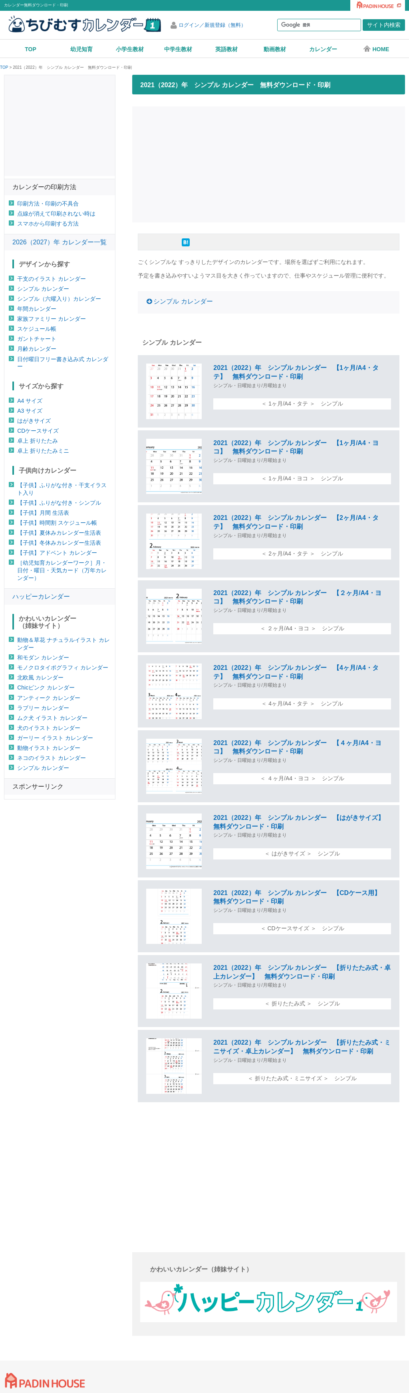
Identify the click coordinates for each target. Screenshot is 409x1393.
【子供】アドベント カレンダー (57, 553)
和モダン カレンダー (43, 657)
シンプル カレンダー (182, 301)
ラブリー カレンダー (43, 708)
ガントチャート (36, 339)
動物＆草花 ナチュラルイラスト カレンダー (63, 644)
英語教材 (226, 49)
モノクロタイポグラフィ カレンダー (62, 667)
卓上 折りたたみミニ (43, 451)
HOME (376, 48)
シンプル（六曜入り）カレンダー (59, 299)
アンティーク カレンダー (48, 698)
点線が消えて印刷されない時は (56, 213)
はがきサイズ (34, 421)
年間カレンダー (36, 309)
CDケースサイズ (38, 431)
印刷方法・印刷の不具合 (48, 203)
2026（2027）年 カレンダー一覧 (59, 242)
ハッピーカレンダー (41, 596)
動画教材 (275, 49)
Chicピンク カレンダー (46, 687)
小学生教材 (130, 49)
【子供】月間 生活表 (43, 513)
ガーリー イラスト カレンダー (55, 738)
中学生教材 (178, 49)
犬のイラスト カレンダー (48, 728)
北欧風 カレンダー (40, 677)
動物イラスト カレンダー (48, 748)
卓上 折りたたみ (37, 441)
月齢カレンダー (36, 349)
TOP (30, 49)
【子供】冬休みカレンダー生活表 (59, 543)
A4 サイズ (29, 401)
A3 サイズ (29, 411)
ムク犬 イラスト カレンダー (52, 718)
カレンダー (323, 49)
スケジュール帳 (36, 329)
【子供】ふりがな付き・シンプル (59, 503)
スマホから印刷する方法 (48, 223)
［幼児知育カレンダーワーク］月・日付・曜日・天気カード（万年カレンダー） (62, 570)
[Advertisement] (271, 163)
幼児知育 (81, 49)
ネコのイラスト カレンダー (51, 758)
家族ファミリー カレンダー (51, 319)
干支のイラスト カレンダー (51, 279)
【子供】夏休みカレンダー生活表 (59, 533)
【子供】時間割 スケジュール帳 (57, 523)
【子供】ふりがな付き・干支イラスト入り (62, 489)
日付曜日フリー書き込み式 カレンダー (62, 363)
